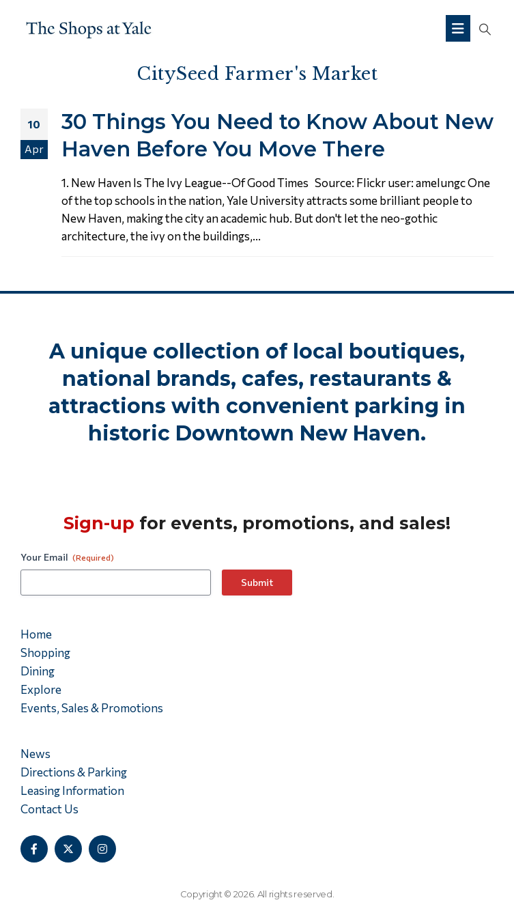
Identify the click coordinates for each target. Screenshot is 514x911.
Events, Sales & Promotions (91, 708)
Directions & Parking (73, 772)
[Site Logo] (88, 28)
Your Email (67, 557)
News (35, 753)
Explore (40, 689)
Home (36, 634)
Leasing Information (72, 790)
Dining (37, 671)
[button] (485, 29)
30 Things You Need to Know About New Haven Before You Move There (277, 135)
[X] (68, 849)
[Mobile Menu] (458, 28)
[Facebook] (34, 849)
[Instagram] (102, 849)
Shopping (45, 652)
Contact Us (49, 809)
